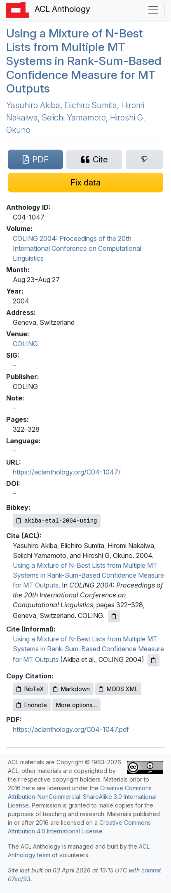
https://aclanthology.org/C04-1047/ (67, 472)
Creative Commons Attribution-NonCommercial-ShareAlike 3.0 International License (82, 796)
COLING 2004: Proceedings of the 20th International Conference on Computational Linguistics (77, 248)
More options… (76, 704)
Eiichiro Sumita (90, 105)
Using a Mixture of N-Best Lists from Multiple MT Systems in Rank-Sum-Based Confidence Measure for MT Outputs (88, 575)
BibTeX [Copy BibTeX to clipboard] (30, 688)
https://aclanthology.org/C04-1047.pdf (71, 729)
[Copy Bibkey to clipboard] (57, 520)
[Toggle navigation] (153, 10)
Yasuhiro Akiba (33, 105)
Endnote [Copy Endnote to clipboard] (31, 704)
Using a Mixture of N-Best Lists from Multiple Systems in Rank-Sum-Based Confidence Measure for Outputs (84, 60)
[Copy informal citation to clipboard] (153, 660)
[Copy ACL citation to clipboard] (114, 616)
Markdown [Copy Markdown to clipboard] (71, 688)
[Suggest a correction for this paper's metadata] (85, 182)
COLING (25, 344)
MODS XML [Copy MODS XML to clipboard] (118, 688)
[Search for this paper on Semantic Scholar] (144, 159)
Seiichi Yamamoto (74, 118)
